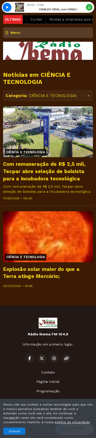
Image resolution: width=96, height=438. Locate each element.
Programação (48, 391)
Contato (48, 372)
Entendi (14, 431)
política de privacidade (72, 422)
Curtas (38, 19)
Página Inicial (48, 381)
